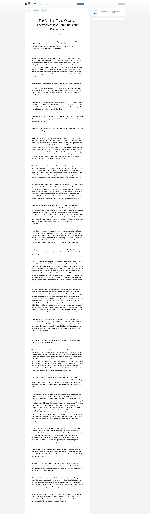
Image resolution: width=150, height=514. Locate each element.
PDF (37, 10)
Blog (113, 4)
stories (80, 4)
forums (105, 4)
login (121, 4)
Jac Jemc (58, 34)
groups (96, 4)
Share (45, 10)
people (88, 4)
